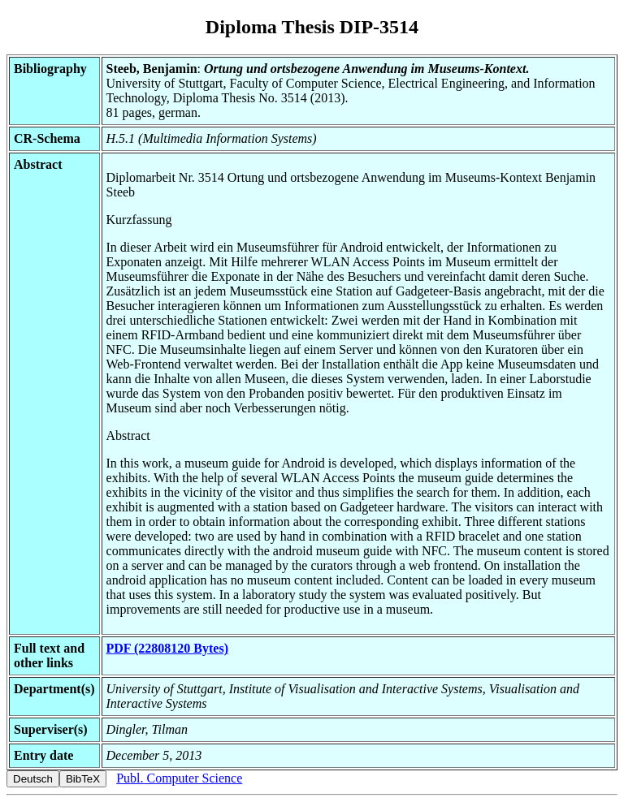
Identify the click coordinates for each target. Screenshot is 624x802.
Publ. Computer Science (179, 778)
